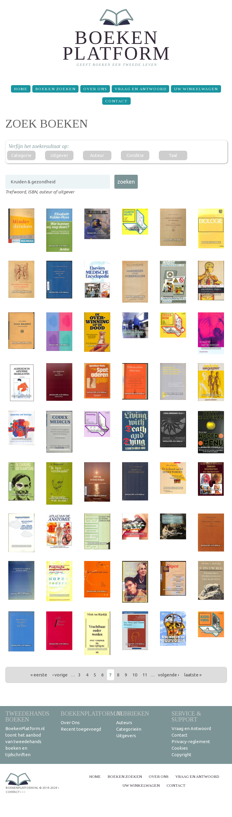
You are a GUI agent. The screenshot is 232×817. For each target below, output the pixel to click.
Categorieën (128, 729)
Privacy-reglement (191, 741)
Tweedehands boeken (27, 716)
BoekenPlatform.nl (92, 713)
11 (145, 674)
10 (134, 674)
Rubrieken (132, 713)
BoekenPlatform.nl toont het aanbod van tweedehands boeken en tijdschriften (25, 741)
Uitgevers (126, 735)
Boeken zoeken (55, 89)
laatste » (192, 674)
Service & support (186, 716)
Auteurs (124, 722)
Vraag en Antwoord (140, 89)
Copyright (181, 754)
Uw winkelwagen (196, 89)
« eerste (39, 674)
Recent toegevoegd (81, 729)
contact (13, 792)
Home (20, 89)
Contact (116, 101)
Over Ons (95, 89)
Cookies (180, 748)
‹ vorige (60, 674)
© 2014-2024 (48, 787)
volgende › (168, 674)
